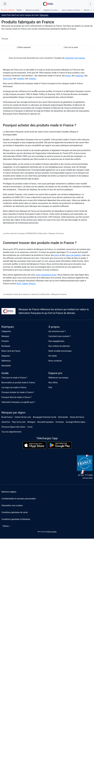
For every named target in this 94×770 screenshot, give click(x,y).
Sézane (32, 283)
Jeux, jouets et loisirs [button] (71, 10)
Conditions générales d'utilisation (15, 519)
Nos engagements (56, 341)
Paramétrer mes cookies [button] (12, 505)
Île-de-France (7, 417)
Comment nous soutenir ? (60, 336)
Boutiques (5, 346)
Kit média (53, 356)
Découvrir (44, 15)
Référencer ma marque (58, 377)
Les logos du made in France (13, 387)
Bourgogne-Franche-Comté (44, 417)
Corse (30, 427)
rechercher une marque (75, 58)
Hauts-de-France (77, 417)
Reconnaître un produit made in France (18, 382)
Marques (5, 336)
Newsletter (6, 365)
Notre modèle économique (60, 351)
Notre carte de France (10, 351)
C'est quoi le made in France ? (14, 377)
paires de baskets (73, 255)
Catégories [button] (6, 331)
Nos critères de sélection (59, 346)
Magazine (5, 356)
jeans (57, 255)
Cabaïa (25, 283)
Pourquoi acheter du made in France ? (17, 392)
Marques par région (13, 412)
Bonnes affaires (8, 10)
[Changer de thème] (5, 526)
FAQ (50, 387)
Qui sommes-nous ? (57, 331)
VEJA (18, 283)
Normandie (63, 417)
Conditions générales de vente (14, 512)
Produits (5, 341)
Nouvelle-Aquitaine (45, 422)
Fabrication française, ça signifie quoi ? (18, 402)
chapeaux (79, 75)
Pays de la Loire (19, 422)
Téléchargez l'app (47, 438)
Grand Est (5, 422)
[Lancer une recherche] (90, 4)
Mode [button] (19, 10)
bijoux (68, 75)
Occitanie (60, 422)
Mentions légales (8, 492)
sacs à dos (7, 78)
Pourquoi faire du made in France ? (16, 397)
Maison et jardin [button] (33, 10)
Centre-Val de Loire (23, 417)
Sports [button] (87, 10)
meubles (20, 78)
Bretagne (31, 422)
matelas (32, 78)
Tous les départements (11, 432)
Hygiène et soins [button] (50, 10)
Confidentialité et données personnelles (18, 498)
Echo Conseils (51, 532)
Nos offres (53, 382)
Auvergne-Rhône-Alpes (75, 422)
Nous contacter (55, 361)
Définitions (6, 361)
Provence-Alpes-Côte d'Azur (13, 427)
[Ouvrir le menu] (4, 3)
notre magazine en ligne (46, 275)
